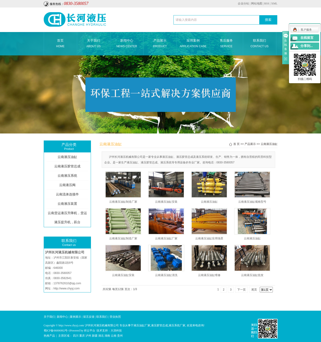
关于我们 (93, 44)
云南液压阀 (67, 185)
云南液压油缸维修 (209, 275)
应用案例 (193, 44)
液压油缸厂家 (141, 325)
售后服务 (226, 44)
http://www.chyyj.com (67, 288)
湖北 (101, 335)
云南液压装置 (67, 203)
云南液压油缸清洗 (166, 275)
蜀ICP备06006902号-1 (57, 330)
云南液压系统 (67, 175)
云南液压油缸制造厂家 (123, 201)
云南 (113, 335)
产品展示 (160, 44)
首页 (60, 44)
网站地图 (256, 3)
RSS (266, 3)
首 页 (236, 144)
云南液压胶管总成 (67, 166)
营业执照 (115, 316)
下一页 (241, 289)
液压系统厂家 (177, 325)
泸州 (88, 335)
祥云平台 (89, 330)
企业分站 (243, 3)
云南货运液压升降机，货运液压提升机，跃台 (67, 217)
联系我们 (259, 44)
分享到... (306, 46)
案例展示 (75, 316)
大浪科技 (116, 330)
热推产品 (49, 335)
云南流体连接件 (67, 194)
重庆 (82, 335)
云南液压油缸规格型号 (252, 201)
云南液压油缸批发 (252, 275)
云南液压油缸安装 (166, 201)
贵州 (120, 335)
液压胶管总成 (159, 325)
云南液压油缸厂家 (166, 238)
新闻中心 (126, 44)
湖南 (107, 335)
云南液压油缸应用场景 (209, 238)
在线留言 (307, 38)
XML (274, 3)
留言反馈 (88, 316)
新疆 (94, 335)
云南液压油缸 (67, 157)
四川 (76, 335)
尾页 (254, 289)
